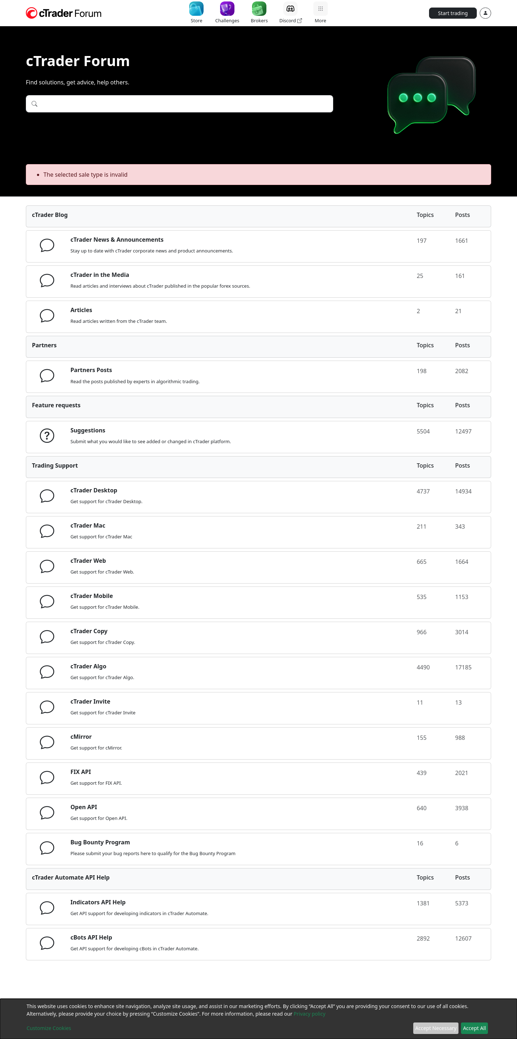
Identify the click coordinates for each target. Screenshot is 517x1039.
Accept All (474, 1028)
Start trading (453, 13)
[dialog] (258, 1019)
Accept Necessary (436, 1028)
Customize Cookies (49, 1028)
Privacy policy (310, 1013)
